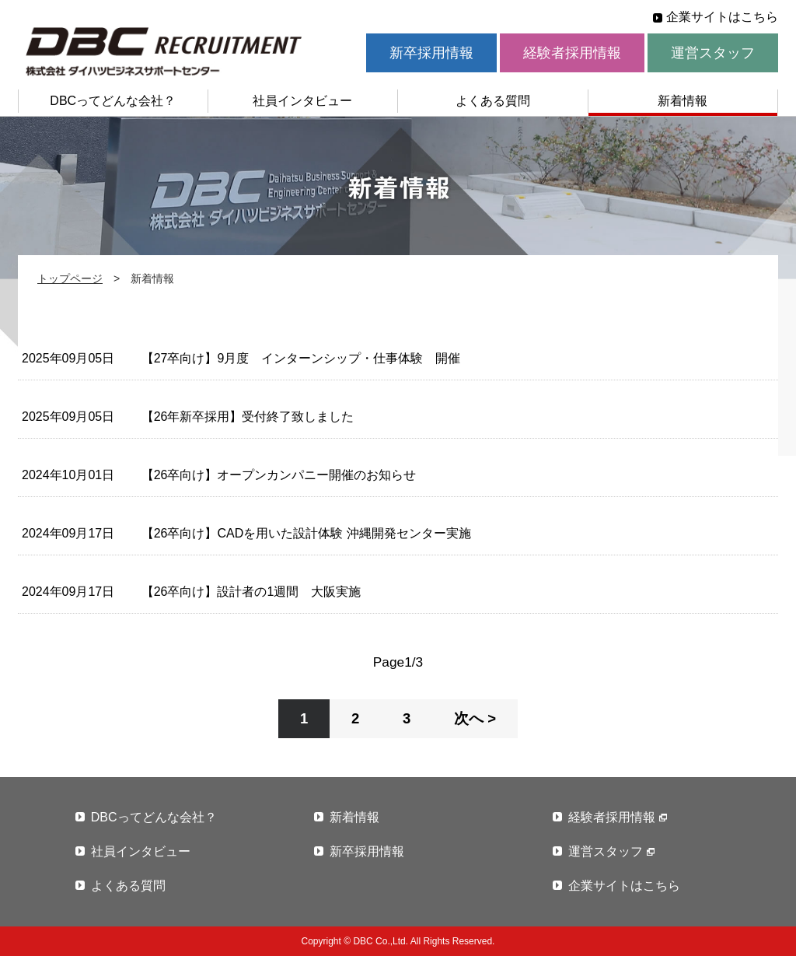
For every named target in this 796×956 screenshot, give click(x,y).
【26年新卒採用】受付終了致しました (247, 416)
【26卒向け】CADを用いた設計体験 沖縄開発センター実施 (306, 533)
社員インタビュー (302, 100)
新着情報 (682, 100)
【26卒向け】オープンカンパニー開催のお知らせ (279, 475)
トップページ (70, 278)
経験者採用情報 (572, 53)
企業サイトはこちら (722, 16)
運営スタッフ (713, 53)
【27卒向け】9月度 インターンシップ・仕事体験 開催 (301, 358)
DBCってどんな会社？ (113, 100)
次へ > (475, 718)
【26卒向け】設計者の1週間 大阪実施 (251, 591)
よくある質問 (493, 100)
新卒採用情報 (431, 53)
